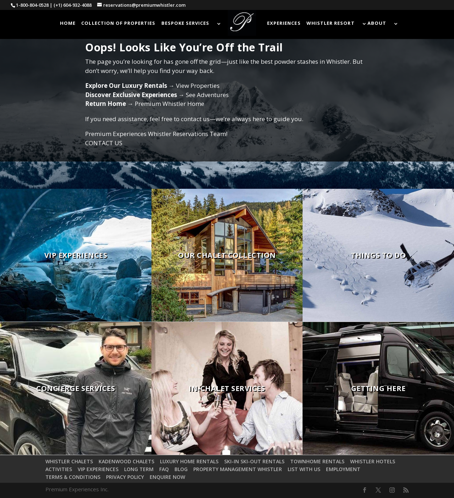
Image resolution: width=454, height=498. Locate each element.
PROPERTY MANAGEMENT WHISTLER (237, 469)
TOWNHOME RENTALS (317, 461)
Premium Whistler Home (169, 104)
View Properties (198, 85)
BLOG (181, 469)
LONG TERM (139, 469)
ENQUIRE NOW (167, 477)
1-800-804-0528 (32, 5)
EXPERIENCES (283, 23)
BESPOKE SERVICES (185, 23)
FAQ (164, 469)
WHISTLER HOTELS (372, 461)
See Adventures (207, 95)
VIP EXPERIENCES (98, 469)
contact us (195, 119)
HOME (68, 23)
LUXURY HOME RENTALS (189, 461)
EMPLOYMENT (343, 469)
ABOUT (376, 23)
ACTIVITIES (58, 469)
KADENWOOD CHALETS (126, 461)
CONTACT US (103, 143)
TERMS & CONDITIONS (72, 477)
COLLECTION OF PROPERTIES (118, 23)
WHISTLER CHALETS (69, 461)
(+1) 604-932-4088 (73, 5)
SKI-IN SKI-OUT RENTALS (254, 461)
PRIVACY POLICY (125, 477)
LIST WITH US (304, 469)
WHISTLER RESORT (330, 23)
